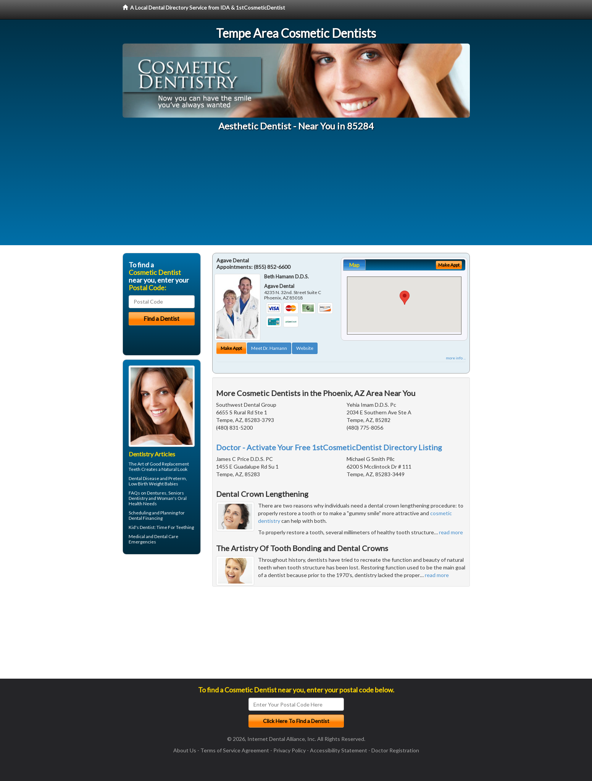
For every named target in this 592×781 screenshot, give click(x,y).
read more (451, 532)
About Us (184, 750)
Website (304, 348)
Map (354, 265)
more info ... (456, 358)
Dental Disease (144, 478)
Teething (185, 527)
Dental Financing (146, 518)
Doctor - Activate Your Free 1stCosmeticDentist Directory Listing (329, 447)
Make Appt (231, 348)
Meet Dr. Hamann (269, 348)
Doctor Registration (395, 750)
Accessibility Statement (338, 750)
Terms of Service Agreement (234, 750)
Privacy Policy (289, 750)
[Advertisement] (296, 191)
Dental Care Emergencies (153, 539)
